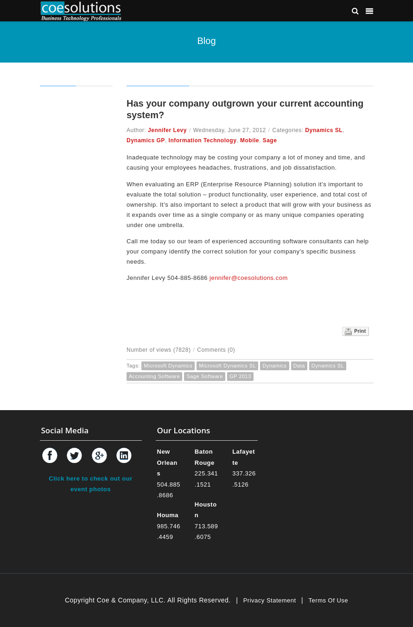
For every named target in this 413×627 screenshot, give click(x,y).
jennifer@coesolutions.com (249, 277)
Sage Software (204, 376)
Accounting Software (154, 376)
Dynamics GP (146, 140)
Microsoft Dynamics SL (227, 365)
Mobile (249, 140)
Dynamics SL (324, 130)
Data (299, 365)
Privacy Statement (269, 600)
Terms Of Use (328, 600)
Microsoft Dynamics (168, 365)
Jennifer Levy (167, 130)
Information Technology (203, 140)
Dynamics (274, 365)
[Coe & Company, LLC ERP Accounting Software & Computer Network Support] (81, 10)
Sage (270, 140)
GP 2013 (240, 376)
